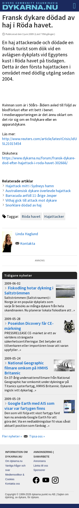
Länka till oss (40, 465)
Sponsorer (39, 470)
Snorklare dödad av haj (23, 205)
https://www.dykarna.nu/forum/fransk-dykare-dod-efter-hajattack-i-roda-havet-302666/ (38, 160)
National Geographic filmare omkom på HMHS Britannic (26, 367)
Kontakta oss (12, 483)
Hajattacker (54, 216)
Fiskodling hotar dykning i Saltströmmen (28, 290)
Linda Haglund (26, 233)
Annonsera (39, 461)
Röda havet (31, 216)
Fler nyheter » (12, 436)
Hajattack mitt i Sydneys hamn (29, 185)
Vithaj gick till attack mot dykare (31, 200)
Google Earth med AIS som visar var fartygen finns (29, 406)
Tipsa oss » (37, 436)
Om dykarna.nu (13, 461)
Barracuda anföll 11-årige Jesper (31, 195)
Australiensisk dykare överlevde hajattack (38, 190)
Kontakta (27, 243)
